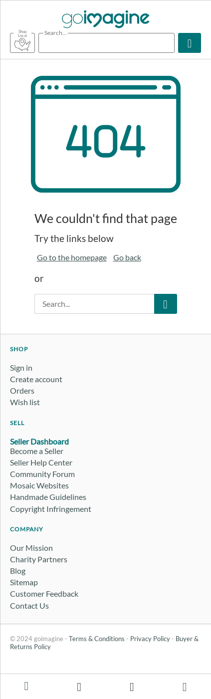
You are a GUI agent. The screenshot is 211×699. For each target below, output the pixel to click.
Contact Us (29, 605)
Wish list (25, 402)
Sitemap (24, 582)
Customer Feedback (44, 593)
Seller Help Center (41, 462)
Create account (36, 379)
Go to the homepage (72, 257)
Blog (17, 570)
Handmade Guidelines (48, 496)
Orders (22, 390)
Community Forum (42, 473)
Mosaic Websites (39, 485)
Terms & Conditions (97, 639)
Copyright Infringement (50, 508)
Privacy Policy (150, 639)
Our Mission (31, 547)
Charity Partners (38, 559)
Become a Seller (36, 451)
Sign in (21, 367)
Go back (127, 257)
